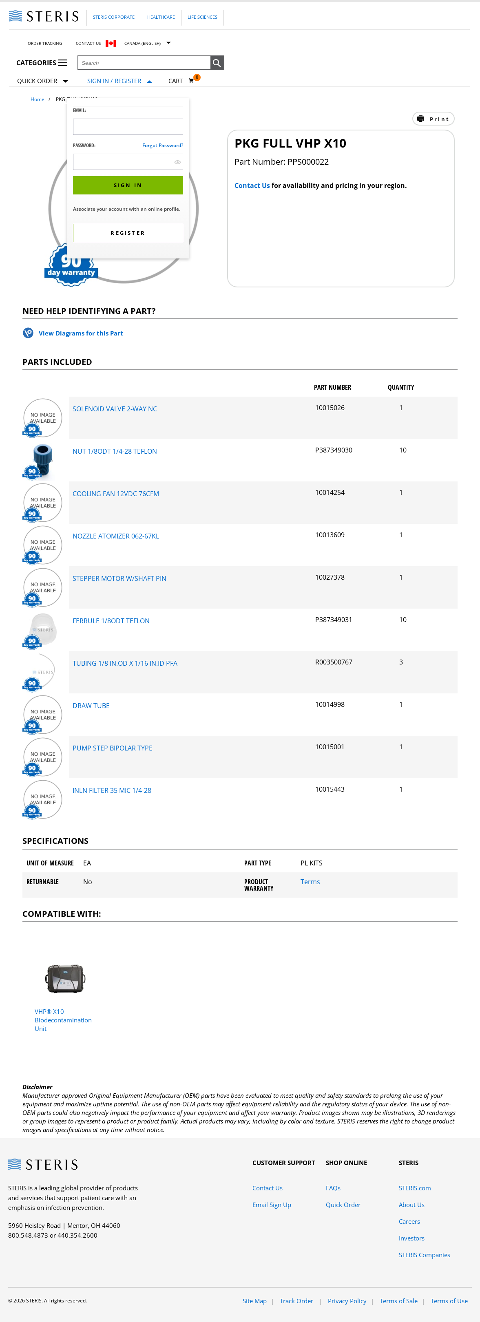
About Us (412, 1205)
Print (438, 119)
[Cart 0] (181, 81)
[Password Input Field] (128, 162)
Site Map (255, 1301)
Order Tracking (45, 43)
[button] (217, 63)
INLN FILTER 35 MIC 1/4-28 (112, 790)
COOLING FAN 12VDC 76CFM (116, 493)
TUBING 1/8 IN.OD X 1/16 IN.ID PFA (125, 663)
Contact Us (88, 43)
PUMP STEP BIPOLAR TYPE (113, 748)
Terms (310, 881)
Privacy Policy (347, 1301)
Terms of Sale (399, 1301)
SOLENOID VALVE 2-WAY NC (115, 408)
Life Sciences (202, 17)
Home (37, 99)
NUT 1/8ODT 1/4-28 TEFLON (115, 451)
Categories (41, 62)
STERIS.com (415, 1188)
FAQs (333, 1188)
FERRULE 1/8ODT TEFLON (111, 620)
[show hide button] (177, 162)
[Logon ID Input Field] (128, 127)
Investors (412, 1238)
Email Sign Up (271, 1205)
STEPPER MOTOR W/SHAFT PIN (119, 578)
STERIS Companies (424, 1255)
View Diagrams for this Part (81, 333)
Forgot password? (162, 145)
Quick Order (42, 81)
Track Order (297, 1301)
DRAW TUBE (91, 705)
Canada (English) (142, 43)
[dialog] (128, 179)
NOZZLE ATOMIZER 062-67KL (116, 536)
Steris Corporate (114, 17)
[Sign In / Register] (119, 81)
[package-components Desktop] (42, 435)
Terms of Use (449, 1301)
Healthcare (161, 17)
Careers (409, 1221)
